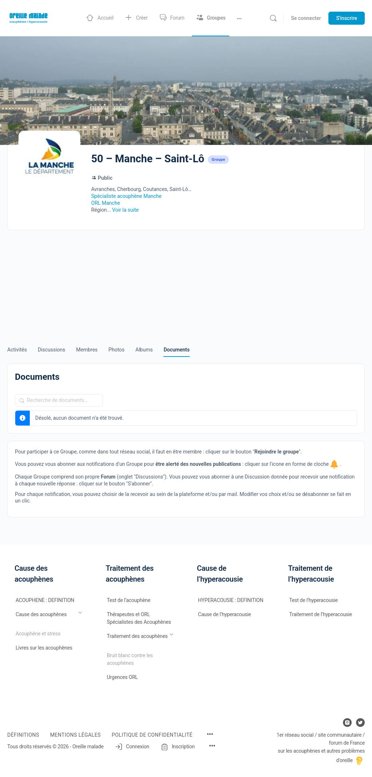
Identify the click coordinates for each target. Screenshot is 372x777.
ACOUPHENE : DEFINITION (45, 600)
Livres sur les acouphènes (44, 648)
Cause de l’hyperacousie (224, 614)
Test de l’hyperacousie (313, 600)
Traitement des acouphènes (137, 636)
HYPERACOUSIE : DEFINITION (230, 600)
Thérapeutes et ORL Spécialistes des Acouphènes (139, 618)
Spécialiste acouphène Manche (126, 196)
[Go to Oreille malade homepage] (29, 17)
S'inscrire (346, 18)
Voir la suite (125, 210)
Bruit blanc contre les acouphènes (130, 659)
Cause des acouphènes (41, 614)
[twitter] (360, 722)
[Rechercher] (273, 18)
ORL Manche (105, 203)
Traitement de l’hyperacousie (320, 614)
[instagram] (347, 722)
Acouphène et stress (38, 633)
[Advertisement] (186, 283)
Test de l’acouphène (128, 600)
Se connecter (306, 18)
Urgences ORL (122, 677)
